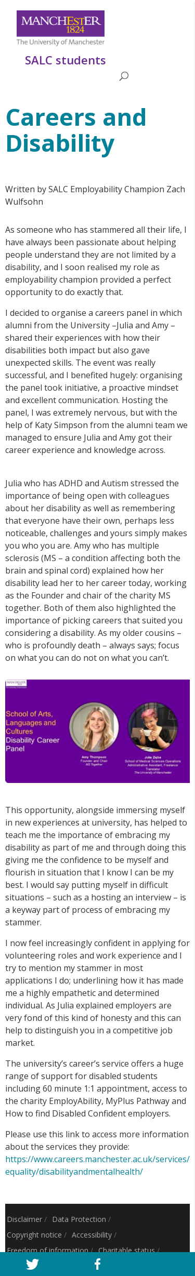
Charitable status (126, 1250)
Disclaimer (24, 1219)
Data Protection (79, 1219)
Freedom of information (47, 1250)
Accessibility (92, 1235)
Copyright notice (34, 1235)
